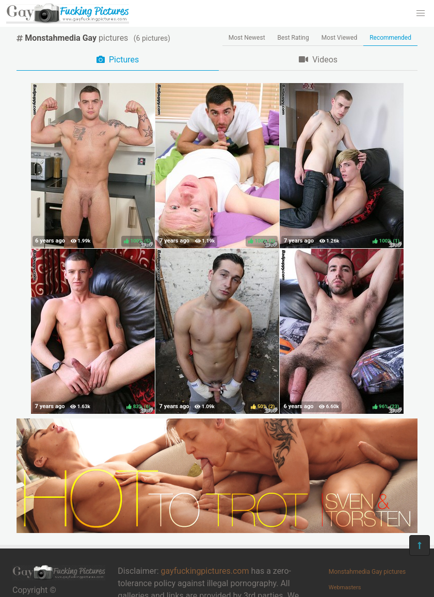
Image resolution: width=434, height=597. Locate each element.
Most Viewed (340, 37)
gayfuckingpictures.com (205, 571)
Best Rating (293, 37)
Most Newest (247, 37)
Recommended (390, 37)
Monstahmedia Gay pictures (367, 571)
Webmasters (345, 587)
